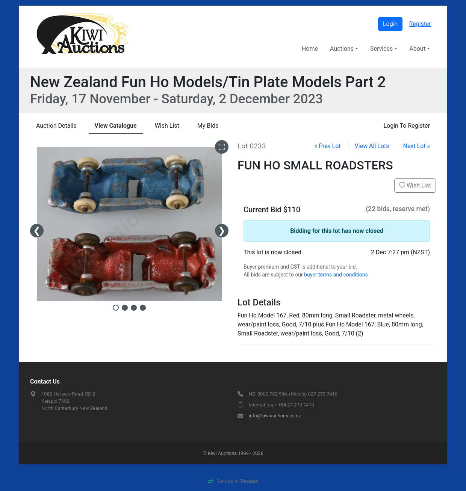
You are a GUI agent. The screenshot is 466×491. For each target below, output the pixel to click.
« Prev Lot (328, 146)
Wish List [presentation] (167, 125)
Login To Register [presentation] (406, 125)
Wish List (415, 185)
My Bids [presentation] (208, 125)
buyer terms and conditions (336, 275)
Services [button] (381, 48)
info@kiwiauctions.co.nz (275, 415)
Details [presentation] (56, 125)
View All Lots (372, 146)
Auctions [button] (342, 48)
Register (420, 23)
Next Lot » (416, 146)
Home (310, 48)
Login (390, 23)
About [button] (417, 48)
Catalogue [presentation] (116, 125)
